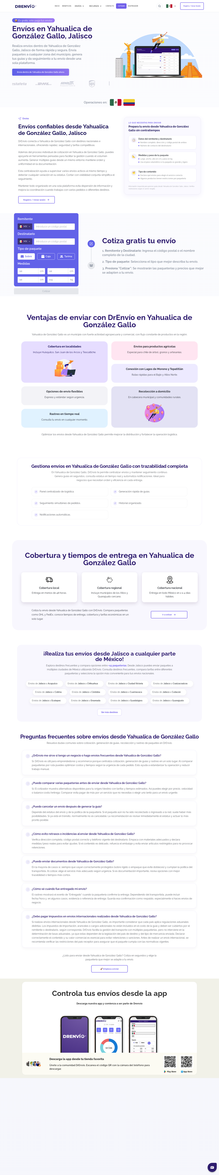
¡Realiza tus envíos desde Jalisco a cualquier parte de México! (109, 656)
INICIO (57, 6)
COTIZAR (121, 6)
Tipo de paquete (30, 249)
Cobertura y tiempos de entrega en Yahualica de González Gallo (109, 559)
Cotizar (46, 291)
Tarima (66, 256)
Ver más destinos (109, 712)
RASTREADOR (133, 6)
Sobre (26, 256)
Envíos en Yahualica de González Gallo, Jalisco (52, 32)
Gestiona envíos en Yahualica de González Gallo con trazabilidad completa (109, 466)
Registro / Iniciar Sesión (192, 6)
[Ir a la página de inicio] (25, 6)
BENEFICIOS (66, 6)
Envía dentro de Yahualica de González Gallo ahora (40, 72)
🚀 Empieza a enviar (109, 969)
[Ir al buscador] (159, 6)
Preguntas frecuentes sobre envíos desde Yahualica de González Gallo (109, 736)
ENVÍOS (79, 6)
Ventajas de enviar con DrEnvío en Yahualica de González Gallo (109, 321)
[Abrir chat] (212, 1167)
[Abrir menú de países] (171, 6)
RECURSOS (95, 6)
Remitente (25, 219)
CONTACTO (110, 6)
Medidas (24, 263)
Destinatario (26, 234)
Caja (46, 256)
